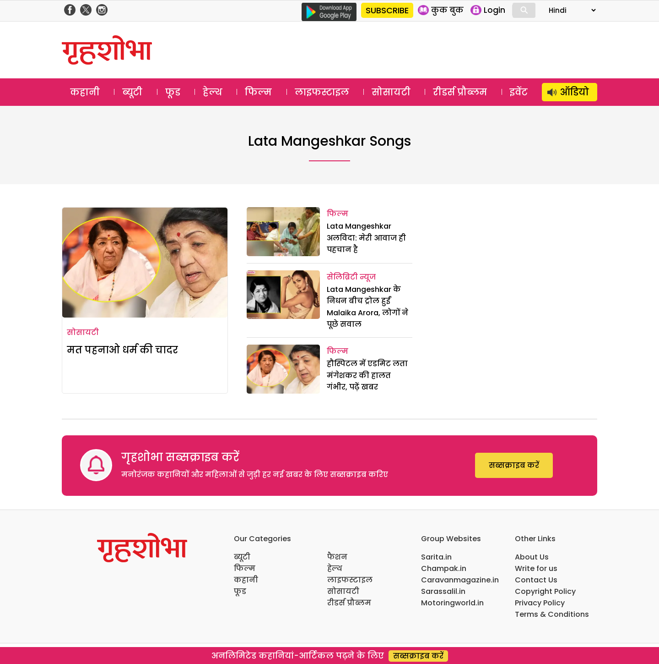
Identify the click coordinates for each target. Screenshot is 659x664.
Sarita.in (436, 557)
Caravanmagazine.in (460, 580)
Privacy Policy (540, 603)
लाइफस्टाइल (322, 92)
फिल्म (258, 92)
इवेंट (519, 92)
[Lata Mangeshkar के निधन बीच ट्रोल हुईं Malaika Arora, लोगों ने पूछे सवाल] (283, 294)
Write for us (536, 568)
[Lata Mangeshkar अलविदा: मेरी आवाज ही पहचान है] (283, 231)
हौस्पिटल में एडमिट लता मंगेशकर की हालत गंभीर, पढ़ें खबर (367, 375)
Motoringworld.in (452, 603)
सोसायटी (391, 92)
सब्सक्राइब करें (514, 465)
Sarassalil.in (443, 591)
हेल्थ (212, 92)
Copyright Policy (545, 591)
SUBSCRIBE (387, 10)
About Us (532, 557)
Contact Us (536, 580)
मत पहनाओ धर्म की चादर (122, 350)
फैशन (337, 557)
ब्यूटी (132, 92)
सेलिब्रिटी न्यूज (351, 277)
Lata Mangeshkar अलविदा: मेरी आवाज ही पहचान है (366, 238)
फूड (172, 92)
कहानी (85, 92)
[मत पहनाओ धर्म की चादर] (144, 263)
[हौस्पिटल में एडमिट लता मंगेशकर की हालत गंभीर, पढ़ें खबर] (283, 369)
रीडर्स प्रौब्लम (460, 92)
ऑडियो (574, 92)
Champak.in (443, 568)
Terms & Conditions (552, 614)
